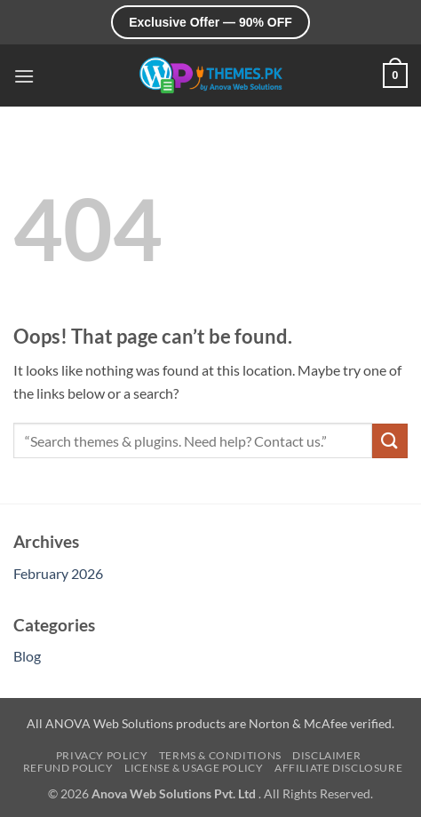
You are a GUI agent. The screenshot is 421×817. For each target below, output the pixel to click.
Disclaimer (326, 755)
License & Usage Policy (193, 767)
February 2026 (58, 573)
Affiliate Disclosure (338, 767)
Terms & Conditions (220, 755)
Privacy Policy (102, 755)
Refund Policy (68, 767)
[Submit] (390, 441)
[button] (24, 76)
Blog (27, 655)
